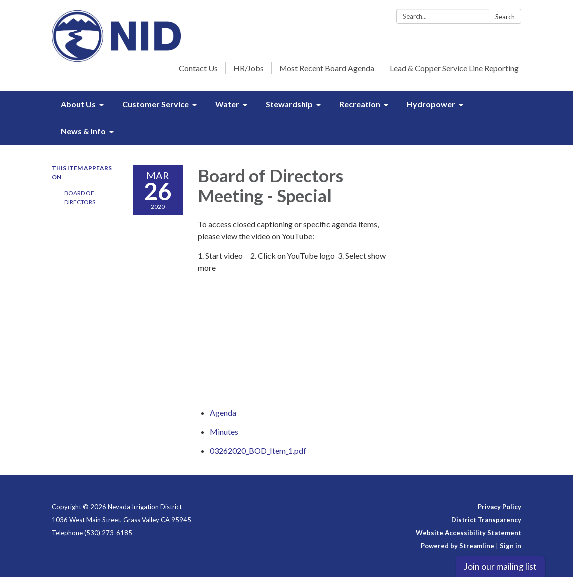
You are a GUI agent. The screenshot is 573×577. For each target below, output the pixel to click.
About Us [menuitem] (78, 104)
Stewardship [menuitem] (289, 104)
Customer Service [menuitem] (155, 104)
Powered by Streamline (457, 546)
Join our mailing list (500, 566)
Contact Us (198, 68)
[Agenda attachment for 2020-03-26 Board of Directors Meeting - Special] (223, 412)
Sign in (510, 546)
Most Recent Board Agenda (326, 68)
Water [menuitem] (227, 104)
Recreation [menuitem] (359, 104)
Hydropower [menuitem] (431, 104)
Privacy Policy (499, 507)
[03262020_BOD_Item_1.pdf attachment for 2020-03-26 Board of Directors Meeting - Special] (258, 450)
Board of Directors (79, 197)
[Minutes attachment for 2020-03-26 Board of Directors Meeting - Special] (224, 431)
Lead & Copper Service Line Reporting (454, 68)
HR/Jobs (248, 68)
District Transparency (486, 520)
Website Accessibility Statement (468, 533)
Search (505, 17)
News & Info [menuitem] (83, 131)
